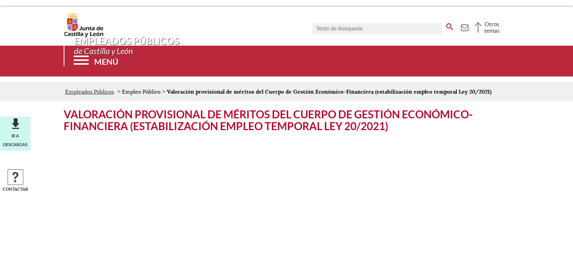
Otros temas (492, 27)
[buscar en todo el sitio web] (449, 25)
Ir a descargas (15, 140)
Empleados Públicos (89, 91)
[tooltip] (464, 26)
